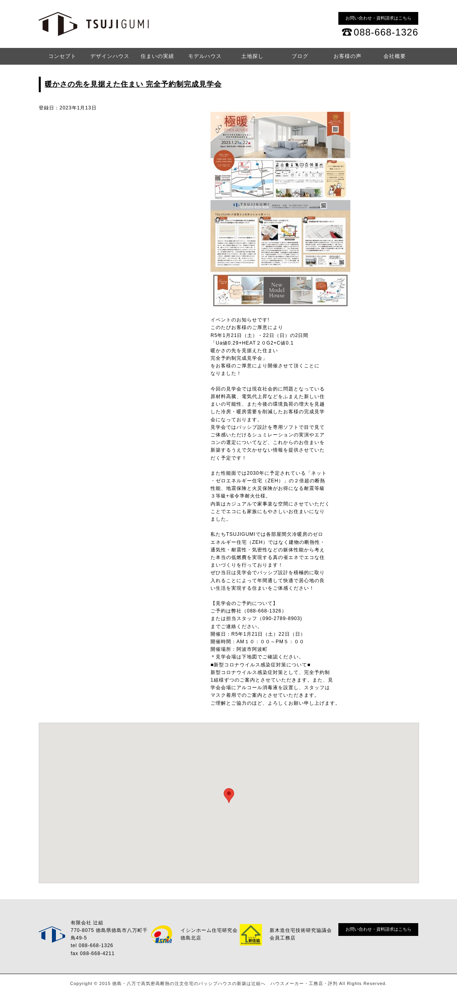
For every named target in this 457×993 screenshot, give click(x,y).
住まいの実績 (157, 56)
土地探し (252, 56)
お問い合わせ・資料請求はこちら (378, 18)
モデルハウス (205, 56)
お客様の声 (348, 56)
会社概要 (394, 56)
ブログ (300, 56)
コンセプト (62, 56)
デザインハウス (109, 56)
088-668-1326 (386, 32)
